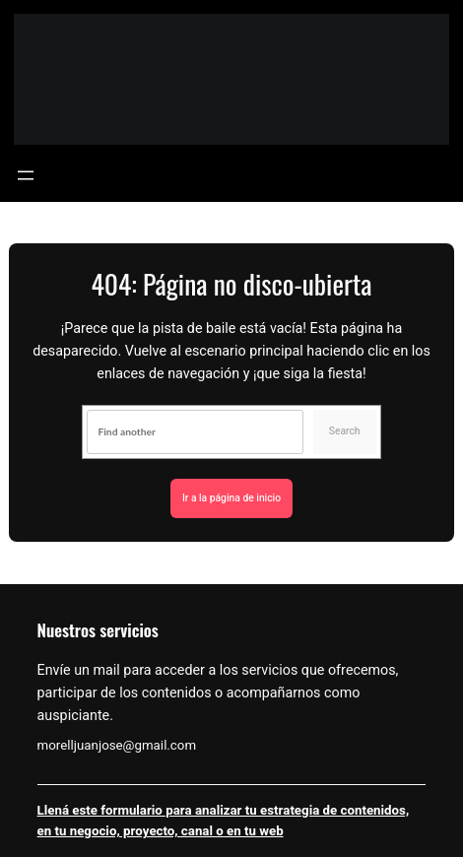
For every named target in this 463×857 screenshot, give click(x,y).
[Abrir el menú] (25, 175)
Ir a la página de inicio (231, 498)
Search (345, 431)
